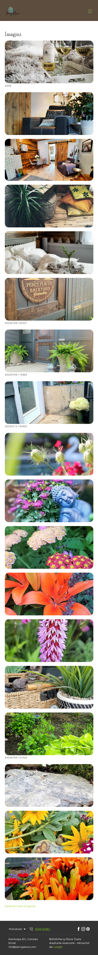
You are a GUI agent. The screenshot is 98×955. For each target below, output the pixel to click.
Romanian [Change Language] (17, 929)
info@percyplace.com (22, 947)
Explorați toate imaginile (20, 906)
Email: (12, 943)
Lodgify (57, 947)
